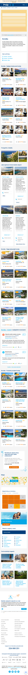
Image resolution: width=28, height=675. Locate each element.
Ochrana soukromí (18, 632)
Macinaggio (18, 545)
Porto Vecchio (6, 546)
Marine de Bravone (7, 540)
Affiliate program (4, 634)
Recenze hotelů (4, 628)
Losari (5, 538)
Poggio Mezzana (7, 543)
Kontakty (3, 643)
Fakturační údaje (18, 625)
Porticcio (5, 537)
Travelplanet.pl (18, 667)
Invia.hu (12, 667)
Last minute (3, 623)
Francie (13, 7)
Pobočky (3, 638)
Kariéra (2, 636)
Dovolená (4, 7)
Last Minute (9, 7)
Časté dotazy (17, 619)
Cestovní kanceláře (5, 619)
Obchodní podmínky (18, 623)
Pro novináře (3, 632)
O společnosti (4, 641)
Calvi (17, 543)
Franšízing (3, 640)
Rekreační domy (4, 630)
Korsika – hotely (6, 330)
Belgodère (6, 545)
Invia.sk (9, 667)
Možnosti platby (18, 626)
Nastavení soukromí (19, 634)
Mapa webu (17, 630)
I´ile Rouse (18, 537)
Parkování (3, 626)
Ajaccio (17, 538)
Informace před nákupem (20, 621)
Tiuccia (5, 541)
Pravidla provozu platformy (20, 636)
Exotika (2, 625)
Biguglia (17, 541)
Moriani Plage (19, 540)
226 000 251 (14, 648)
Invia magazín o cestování (20, 628)
